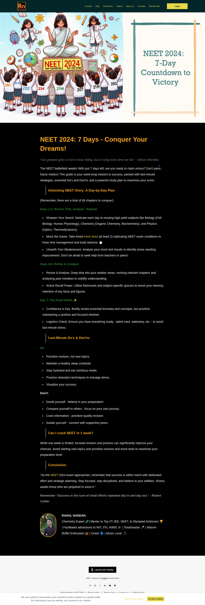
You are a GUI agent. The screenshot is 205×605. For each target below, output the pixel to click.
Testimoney (108, 6)
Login (177, 6)
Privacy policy (94, 592)
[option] (102, 67)
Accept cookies (155, 599)
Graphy (104, 578)
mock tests (91, 236)
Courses (88, 6)
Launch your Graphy (102, 569)
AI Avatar (141, 6)
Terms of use (109, 592)
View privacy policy (134, 599)
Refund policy (138, 592)
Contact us (124, 592)
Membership (154, 6)
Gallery (119, 6)
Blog (97, 6)
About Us (130, 6)
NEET (54, 475)
